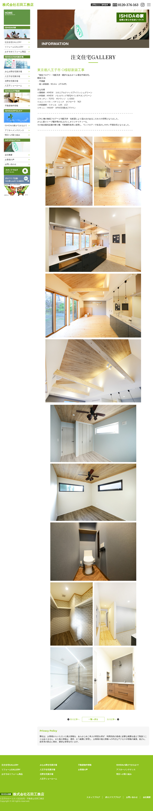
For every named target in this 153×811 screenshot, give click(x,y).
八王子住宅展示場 (12, 76)
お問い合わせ (10, 164)
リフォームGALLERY (14, 47)
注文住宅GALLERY (13, 42)
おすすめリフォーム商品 (15, 52)
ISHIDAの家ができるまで (16, 125)
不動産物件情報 (11, 106)
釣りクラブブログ (113, 797)
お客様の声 (9, 159)
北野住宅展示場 (11, 81)
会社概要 (8, 155)
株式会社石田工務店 (18, 5)
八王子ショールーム (13, 85)
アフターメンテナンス (14, 130)
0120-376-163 (125, 5)
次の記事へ (114, 719)
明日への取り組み (12, 135)
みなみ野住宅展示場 (13, 71)
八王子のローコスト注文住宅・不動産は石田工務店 (22, 798)
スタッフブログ (93, 797)
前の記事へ (73, 719)
